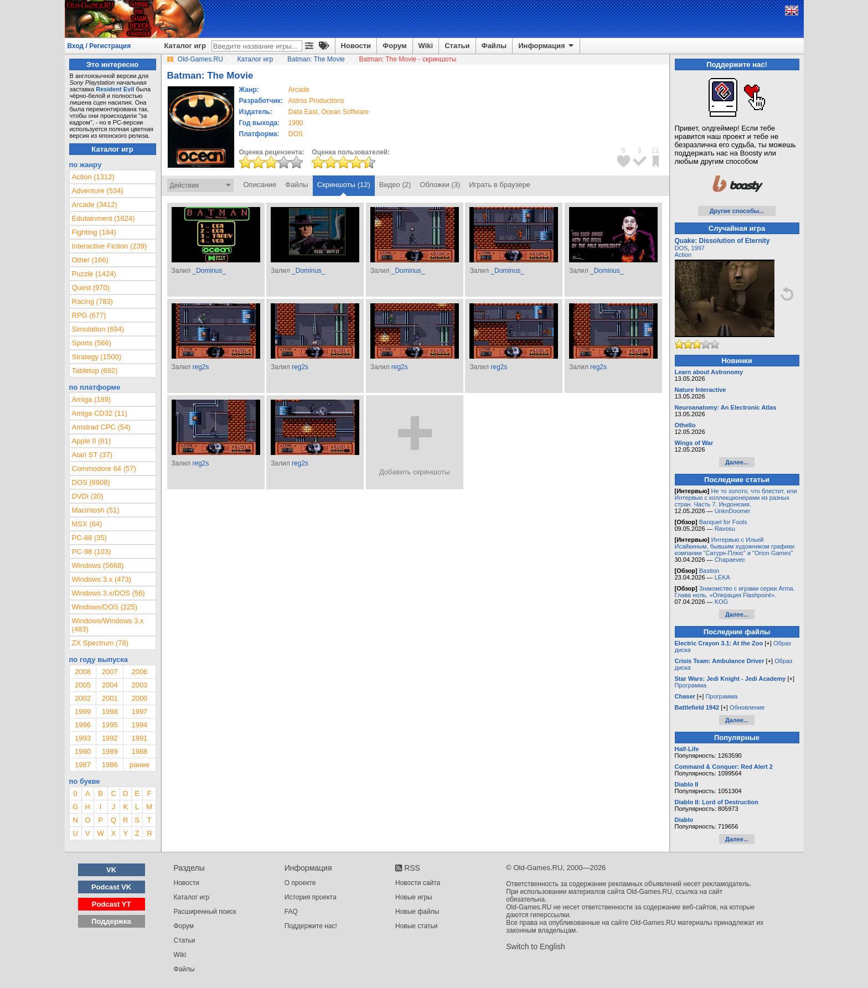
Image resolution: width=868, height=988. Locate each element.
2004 (110, 685)
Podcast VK (111, 887)
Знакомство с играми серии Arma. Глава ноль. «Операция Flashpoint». (735, 591)
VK (111, 870)
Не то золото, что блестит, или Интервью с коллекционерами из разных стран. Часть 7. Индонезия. (736, 498)
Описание (260, 184)
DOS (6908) (91, 482)
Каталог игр (185, 46)
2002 (83, 698)
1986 (110, 765)
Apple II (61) (91, 441)
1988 (139, 751)
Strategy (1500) (97, 357)
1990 (295, 123)
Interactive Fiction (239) (109, 246)
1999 (83, 711)
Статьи (457, 46)
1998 (110, 711)
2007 (110, 672)
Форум (394, 46)
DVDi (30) (88, 496)
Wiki (425, 46)
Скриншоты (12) (343, 184)
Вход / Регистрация (99, 46)
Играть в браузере (499, 184)
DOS (681, 248)
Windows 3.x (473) (102, 579)
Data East (303, 112)
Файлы (494, 46)
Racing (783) (92, 301)
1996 (83, 725)
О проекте (300, 883)
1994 (139, 725)
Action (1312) (93, 177)
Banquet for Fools (723, 522)
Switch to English (535, 946)
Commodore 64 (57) (104, 468)
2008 (83, 672)
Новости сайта (417, 883)
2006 (139, 672)
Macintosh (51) (96, 510)
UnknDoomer (733, 511)
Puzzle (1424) (94, 274)
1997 (139, 711)
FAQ (291, 911)
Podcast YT (111, 904)
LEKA (722, 577)
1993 (83, 738)
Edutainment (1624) (103, 218)
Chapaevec (730, 559)
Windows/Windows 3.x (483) (108, 625)
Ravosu (725, 528)
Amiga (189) (91, 399)
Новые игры (413, 897)
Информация (546, 46)
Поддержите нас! (311, 926)
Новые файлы (417, 911)
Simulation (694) (98, 329)
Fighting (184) (94, 232)
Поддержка (111, 921)
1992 (110, 738)
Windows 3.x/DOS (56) (108, 593)
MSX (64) (87, 524)
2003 (139, 685)
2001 (110, 698)
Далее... (736, 462)
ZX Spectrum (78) (100, 643)
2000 (139, 698)
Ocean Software (345, 112)
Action (683, 254)
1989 (110, 751)
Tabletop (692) (95, 370)
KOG (721, 601)
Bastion (709, 570)
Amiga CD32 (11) (99, 413)
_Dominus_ (209, 271)
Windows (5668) (98, 565)
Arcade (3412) (94, 204)
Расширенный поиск (205, 911)
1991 (139, 738)
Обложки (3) (440, 184)
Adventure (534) (97, 191)
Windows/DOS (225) (104, 607)
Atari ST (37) (92, 455)
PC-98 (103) (91, 551)
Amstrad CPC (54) (101, 427)
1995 (110, 725)
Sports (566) (92, 343)
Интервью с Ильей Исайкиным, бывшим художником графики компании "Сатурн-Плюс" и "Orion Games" (735, 546)
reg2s (200, 367)
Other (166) (90, 260)
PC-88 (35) (89, 538)
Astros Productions (316, 101)
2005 (83, 685)
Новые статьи (416, 926)
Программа (691, 685)
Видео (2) (395, 184)
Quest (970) (91, 287)
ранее (139, 765)
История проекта (311, 897)
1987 (83, 765)
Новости (356, 46)
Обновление (747, 707)
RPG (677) (89, 315)
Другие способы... (737, 211)
